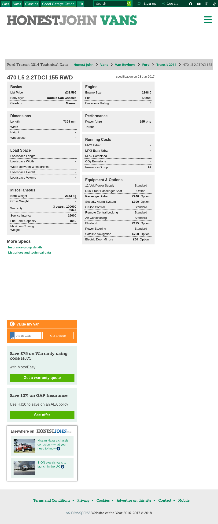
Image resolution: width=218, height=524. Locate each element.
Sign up (146, 3)
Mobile (183, 500)
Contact (164, 500)
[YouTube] (198, 3)
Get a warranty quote (42, 378)
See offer (42, 415)
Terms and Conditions (51, 500)
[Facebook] (190, 3)
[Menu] (207, 19)
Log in (170, 3)
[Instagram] (206, 3)
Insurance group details (25, 247)
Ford (146, 64)
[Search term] (113, 3)
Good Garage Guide (58, 4)
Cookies (103, 500)
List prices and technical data (29, 252)
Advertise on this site (134, 500)
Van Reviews (125, 64)
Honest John (83, 64)
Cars (5, 4)
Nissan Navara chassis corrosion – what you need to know (52, 444)
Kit (80, 4)
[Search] (129, 3)
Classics (31, 4)
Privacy (83, 500)
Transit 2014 (166, 64)
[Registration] (25, 335)
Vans (17, 4)
